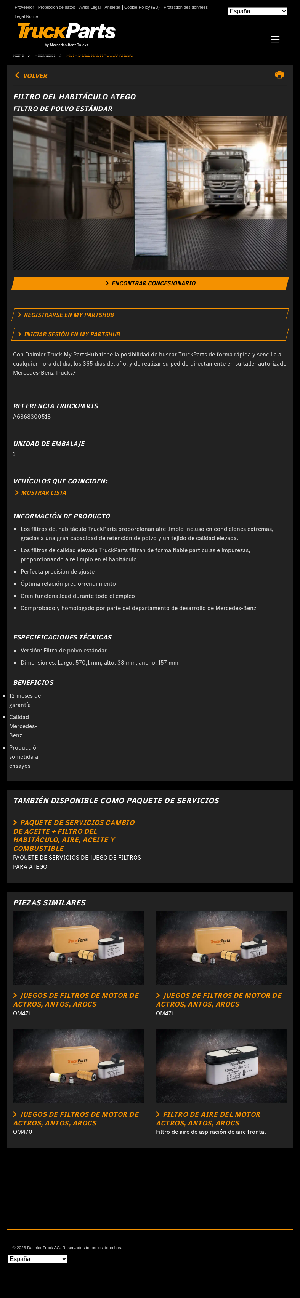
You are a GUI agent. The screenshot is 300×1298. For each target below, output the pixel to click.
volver (30, 75)
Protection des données (186, 7)
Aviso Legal (90, 7)
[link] (150, 283)
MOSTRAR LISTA (40, 493)
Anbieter (112, 7)
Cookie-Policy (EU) (142, 7)
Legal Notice (26, 16)
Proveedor (24, 7)
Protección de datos (56, 7)
